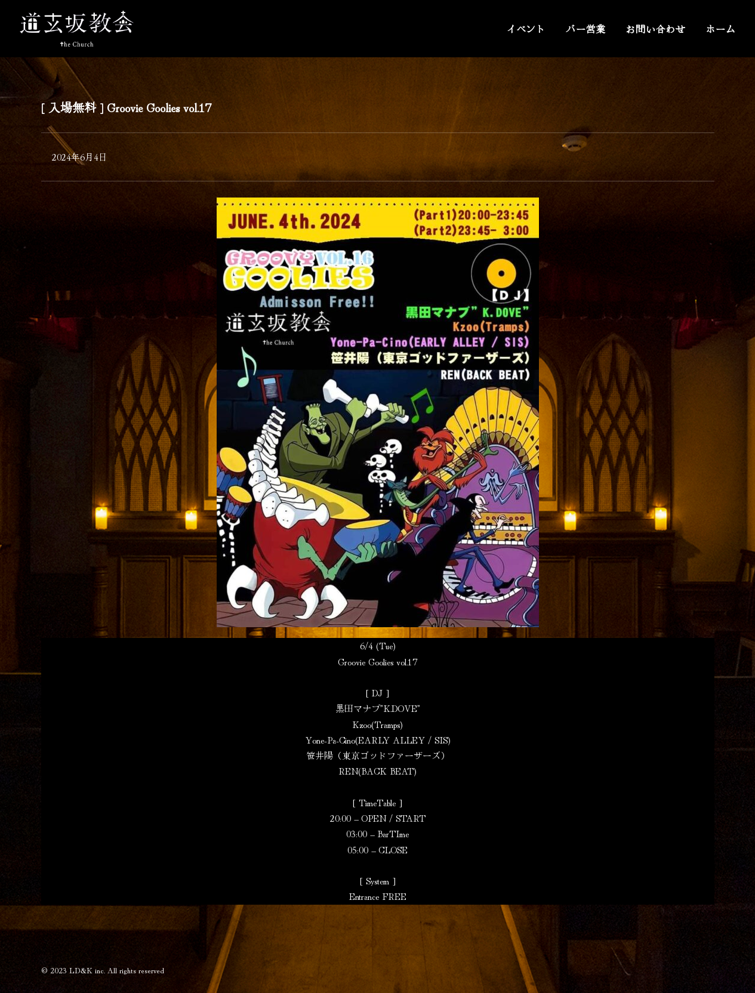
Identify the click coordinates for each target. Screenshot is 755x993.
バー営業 (586, 28)
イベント (526, 28)
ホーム (720, 28)
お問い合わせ (655, 28)
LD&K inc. (87, 970)
